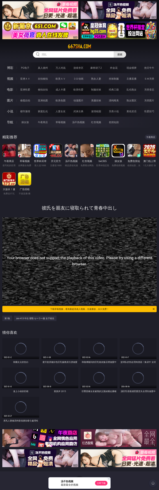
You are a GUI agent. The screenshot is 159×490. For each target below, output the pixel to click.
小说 (10, 111)
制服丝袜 (96, 89)
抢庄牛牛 (149, 67)
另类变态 (149, 89)
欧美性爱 (78, 89)
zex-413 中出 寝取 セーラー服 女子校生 (35, 318)
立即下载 (101, 483)
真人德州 (43, 67)
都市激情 (25, 111)
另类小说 (114, 111)
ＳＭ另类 (149, 78)
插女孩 (25, 122)
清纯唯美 (114, 100)
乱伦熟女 (131, 89)
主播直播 (131, 78)
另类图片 (149, 100)
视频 (10, 78)
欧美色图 (61, 100)
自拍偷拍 (43, 78)
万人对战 (61, 67)
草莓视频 (61, 122)
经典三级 (114, 89)
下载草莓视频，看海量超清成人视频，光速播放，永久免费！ (102, 309)
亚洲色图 (43, 100)
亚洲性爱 (25, 89)
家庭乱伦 (43, 111)
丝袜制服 (114, 78)
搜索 (119, 54)
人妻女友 (61, 111)
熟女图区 (131, 100)
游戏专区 (78, 67)
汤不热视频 (78, 122)
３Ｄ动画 (78, 78)
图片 (10, 100)
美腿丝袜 (96, 100)
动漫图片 (78, 100)
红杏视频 (96, 122)
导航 (10, 122)
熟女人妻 (96, 78)
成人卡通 (61, 89)
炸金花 (114, 67)
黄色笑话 (131, 111)
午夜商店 (43, 122)
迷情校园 (96, 111)
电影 (10, 89)
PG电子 (25, 67)
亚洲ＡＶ (25, 78)
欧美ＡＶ (61, 78)
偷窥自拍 (25, 100)
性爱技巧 (149, 111)
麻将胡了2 (96, 67)
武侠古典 (78, 111)
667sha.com (79, 46)
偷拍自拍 (43, 89)
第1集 (7, 318)
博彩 (10, 68)
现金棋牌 (131, 67)
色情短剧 (114, 122)
